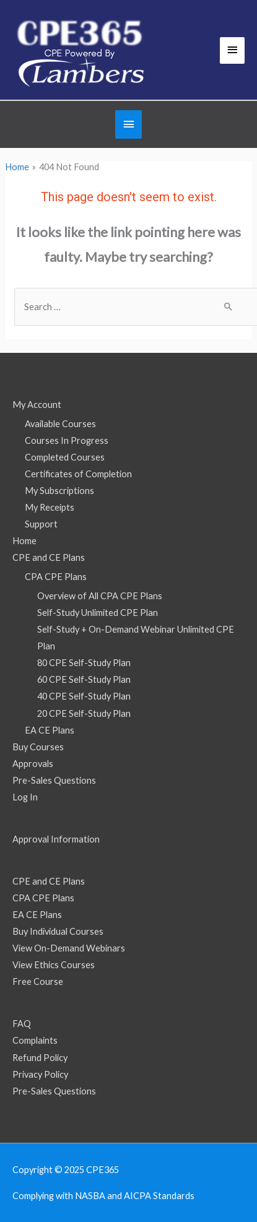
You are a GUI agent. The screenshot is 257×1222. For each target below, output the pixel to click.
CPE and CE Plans (48, 557)
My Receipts (49, 507)
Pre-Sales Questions (54, 780)
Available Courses (60, 423)
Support (41, 524)
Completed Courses (65, 457)
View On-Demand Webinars (68, 948)
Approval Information (56, 839)
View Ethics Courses (53, 965)
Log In (25, 797)
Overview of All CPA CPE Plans (99, 596)
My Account (36, 404)
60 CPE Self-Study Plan (84, 679)
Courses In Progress (66, 440)
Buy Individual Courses (57, 931)
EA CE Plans (49, 730)
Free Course (37, 981)
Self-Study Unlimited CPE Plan (97, 612)
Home (24, 540)
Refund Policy (40, 1057)
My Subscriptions (59, 490)
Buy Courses (38, 747)
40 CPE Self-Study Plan (84, 696)
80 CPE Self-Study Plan (84, 662)
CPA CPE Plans (56, 576)
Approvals (32, 763)
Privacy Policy (40, 1074)
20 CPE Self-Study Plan (84, 713)
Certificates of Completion (78, 474)
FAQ (21, 1023)
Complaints (35, 1040)
